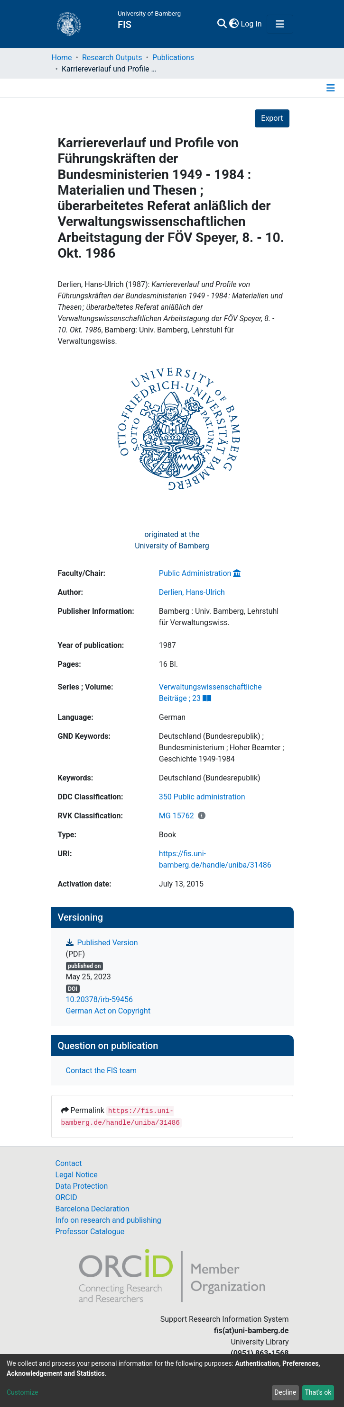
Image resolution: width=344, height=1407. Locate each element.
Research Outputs (112, 57)
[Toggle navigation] (280, 24)
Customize (22, 1392)
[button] (234, 24)
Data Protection (82, 1186)
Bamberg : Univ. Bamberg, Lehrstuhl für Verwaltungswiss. (219, 617)
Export (272, 118)
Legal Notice (77, 1174)
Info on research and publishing (108, 1220)
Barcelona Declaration (93, 1208)
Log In (252, 23)
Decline (285, 1392)
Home (62, 57)
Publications (173, 57)
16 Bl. (168, 664)
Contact (69, 1163)
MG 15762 (176, 815)
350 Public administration (202, 796)
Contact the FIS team (101, 1070)
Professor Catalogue (90, 1231)
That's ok (318, 1392)
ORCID (66, 1197)
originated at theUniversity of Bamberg (172, 540)
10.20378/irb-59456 (99, 999)
